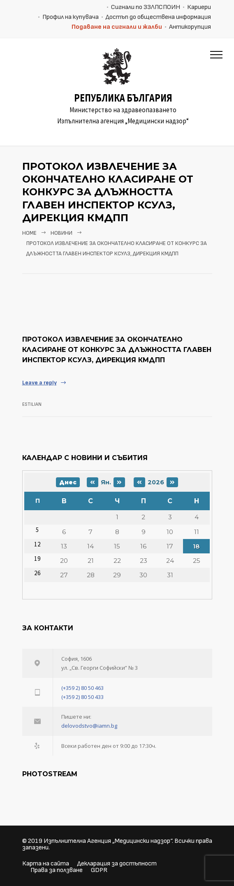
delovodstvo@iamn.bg (89, 725)
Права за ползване (56, 870)
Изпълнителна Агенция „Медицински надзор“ (108, 841)
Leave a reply (39, 382)
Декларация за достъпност (117, 863)
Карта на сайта (45, 863)
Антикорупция (190, 27)
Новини (61, 233)
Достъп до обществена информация (158, 17)
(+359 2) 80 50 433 (82, 697)
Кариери (199, 7)
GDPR (99, 870)
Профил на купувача (70, 17)
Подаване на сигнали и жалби (117, 27)
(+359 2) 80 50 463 (82, 688)
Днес (67, 482)
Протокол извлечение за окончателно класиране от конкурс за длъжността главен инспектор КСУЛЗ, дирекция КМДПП (116, 349)
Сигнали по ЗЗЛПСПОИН (145, 7)
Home (29, 233)
